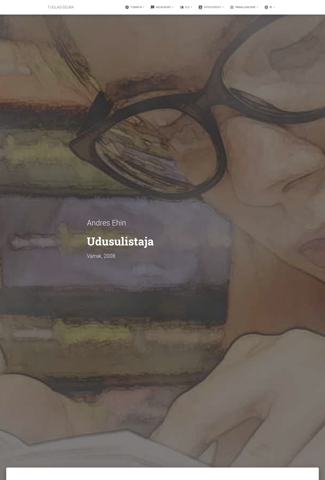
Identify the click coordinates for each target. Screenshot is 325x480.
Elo (185, 7)
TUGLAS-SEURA (60, 7)
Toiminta (133, 7)
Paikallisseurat (243, 7)
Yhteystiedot (210, 7)
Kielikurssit (161, 7)
